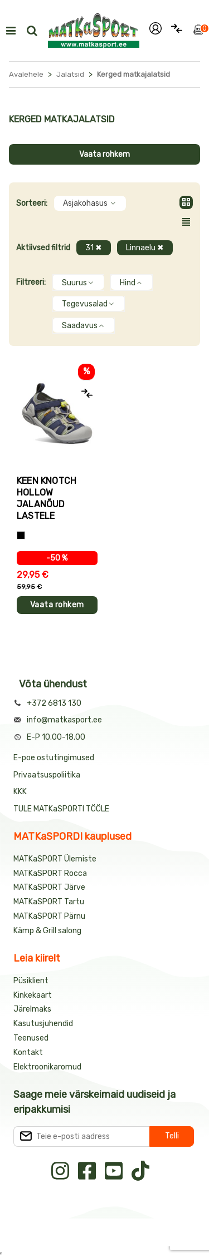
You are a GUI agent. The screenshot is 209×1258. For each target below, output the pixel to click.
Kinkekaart (32, 995)
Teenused (30, 1038)
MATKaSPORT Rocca (50, 873)
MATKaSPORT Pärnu (50, 916)
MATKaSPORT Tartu (48, 902)
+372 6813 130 (54, 703)
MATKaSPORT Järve (49, 887)
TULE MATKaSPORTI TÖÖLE (61, 809)
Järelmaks (32, 1009)
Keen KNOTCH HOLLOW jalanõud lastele (46, 498)
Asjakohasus (90, 203)
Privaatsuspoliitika (46, 775)
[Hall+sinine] (21, 535)
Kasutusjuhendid (43, 1023)
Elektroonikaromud (47, 1067)
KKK (20, 791)
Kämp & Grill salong (47, 930)
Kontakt (28, 1052)
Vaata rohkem (104, 154)
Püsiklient (30, 980)
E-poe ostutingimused (53, 757)
